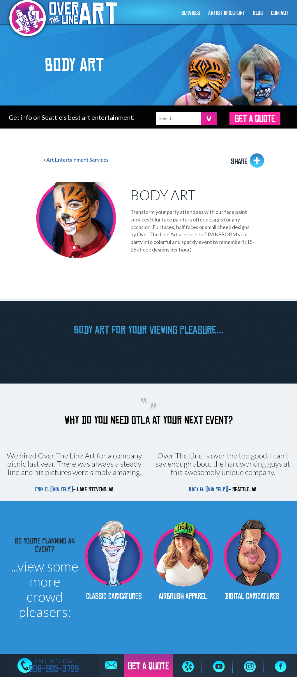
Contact (280, 13)
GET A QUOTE (255, 119)
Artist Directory (226, 13)
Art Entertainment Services (77, 159)
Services (190, 13)
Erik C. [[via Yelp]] (54, 489)
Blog (258, 13)
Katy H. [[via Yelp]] (208, 489)
